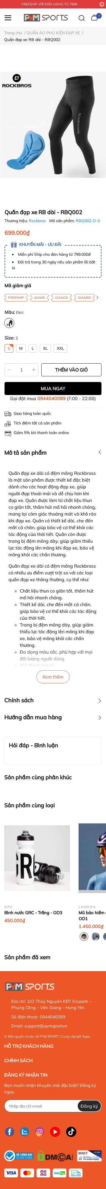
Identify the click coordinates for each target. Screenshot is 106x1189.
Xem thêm (53, 677)
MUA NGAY (53, 388)
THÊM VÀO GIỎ (71, 370)
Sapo (86, 1036)
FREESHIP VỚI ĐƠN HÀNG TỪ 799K (49, 4)
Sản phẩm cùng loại (29, 805)
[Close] (102, 4)
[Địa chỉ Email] (53, 1106)
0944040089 (51, 398)
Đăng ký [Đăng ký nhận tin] (89, 1106)
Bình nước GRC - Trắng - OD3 (33, 912)
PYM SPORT (49, 1036)
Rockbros (38, 220)
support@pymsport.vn (45, 1026)
